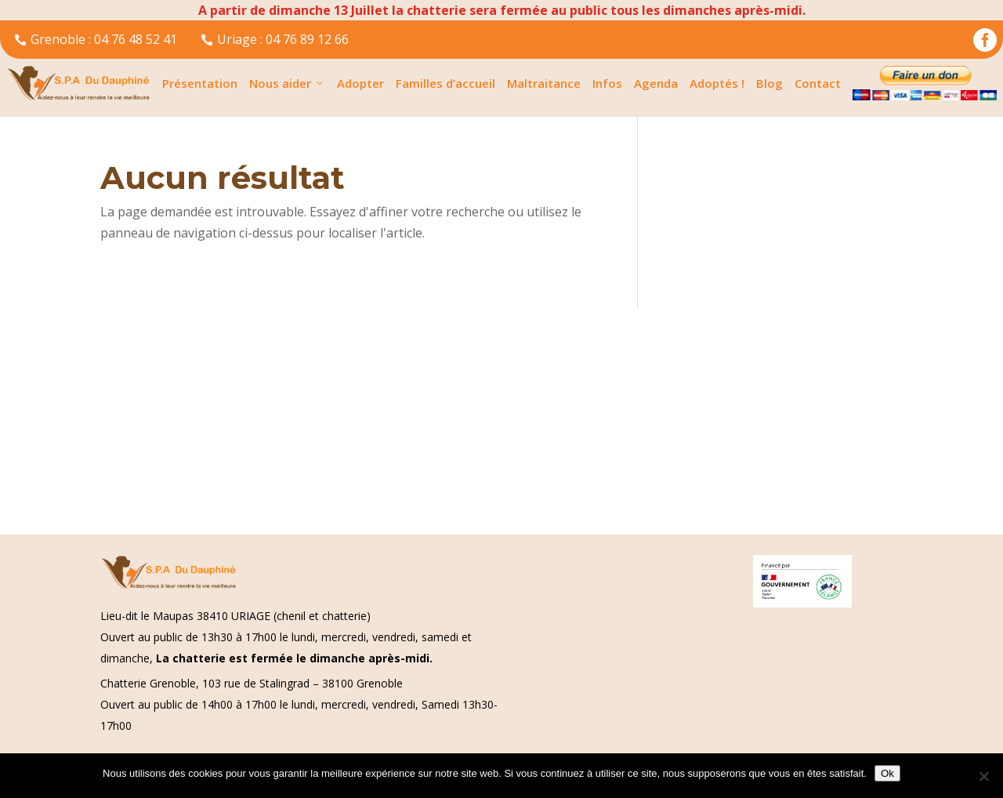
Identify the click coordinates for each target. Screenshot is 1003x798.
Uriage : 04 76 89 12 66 (275, 39)
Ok (887, 773)
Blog (769, 83)
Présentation (199, 83)
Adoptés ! (717, 83)
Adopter (360, 83)
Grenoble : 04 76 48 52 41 (95, 39)
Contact (818, 83)
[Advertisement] (470, 418)
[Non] (983, 776)
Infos (607, 83)
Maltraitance (544, 83)
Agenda (656, 83)
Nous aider (287, 83)
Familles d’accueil (445, 83)
